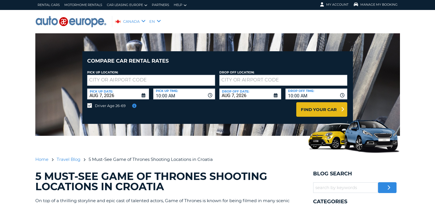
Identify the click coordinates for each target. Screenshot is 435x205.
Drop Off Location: (236, 68)
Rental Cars (49, 5)
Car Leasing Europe (127, 5)
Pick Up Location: (102, 68)
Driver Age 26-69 (110, 101)
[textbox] (151, 76)
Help (180, 5)
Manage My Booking (376, 5)
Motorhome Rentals (83, 5)
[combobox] (184, 90)
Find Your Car (319, 105)
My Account (334, 5)
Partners (160, 5)
